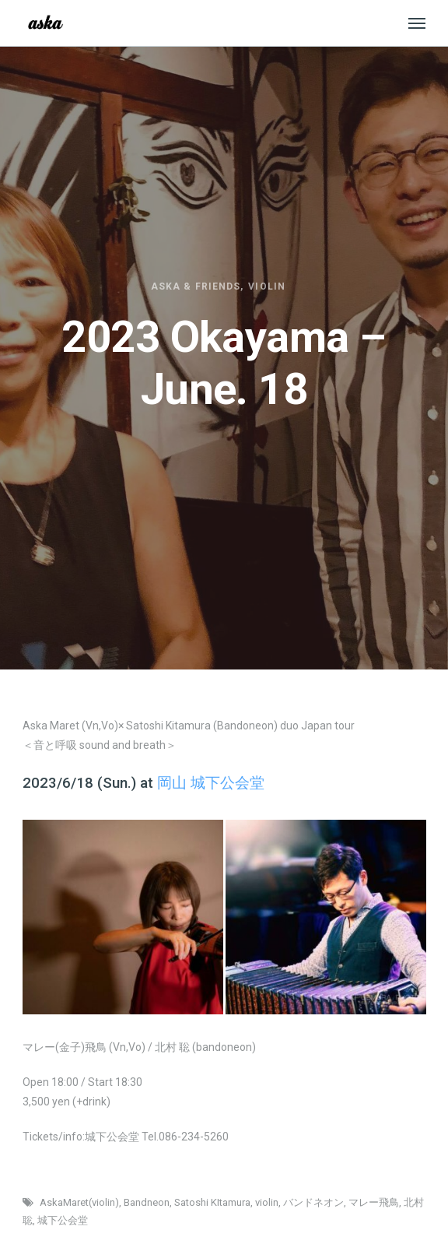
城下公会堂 (62, 1220)
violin (266, 1202)
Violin (266, 286)
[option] (122, 917)
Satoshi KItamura (212, 1202)
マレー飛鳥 (373, 1202)
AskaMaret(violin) (79, 1202)
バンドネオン (313, 1202)
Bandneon (147, 1202)
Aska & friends (195, 286)
